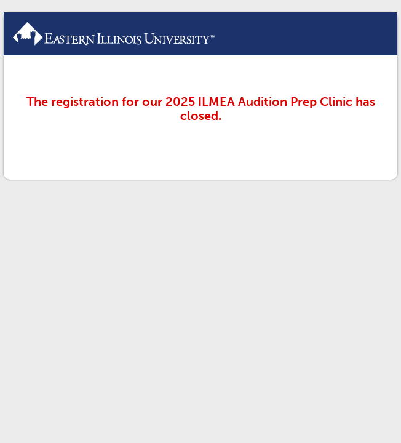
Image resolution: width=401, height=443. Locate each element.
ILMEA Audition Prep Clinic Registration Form (200, 33)
